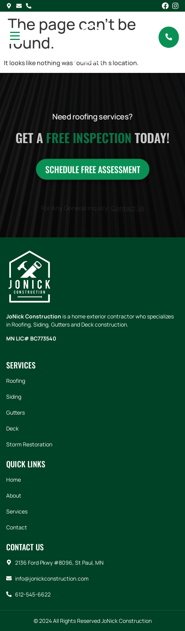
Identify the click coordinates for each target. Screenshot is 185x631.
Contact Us (127, 209)
